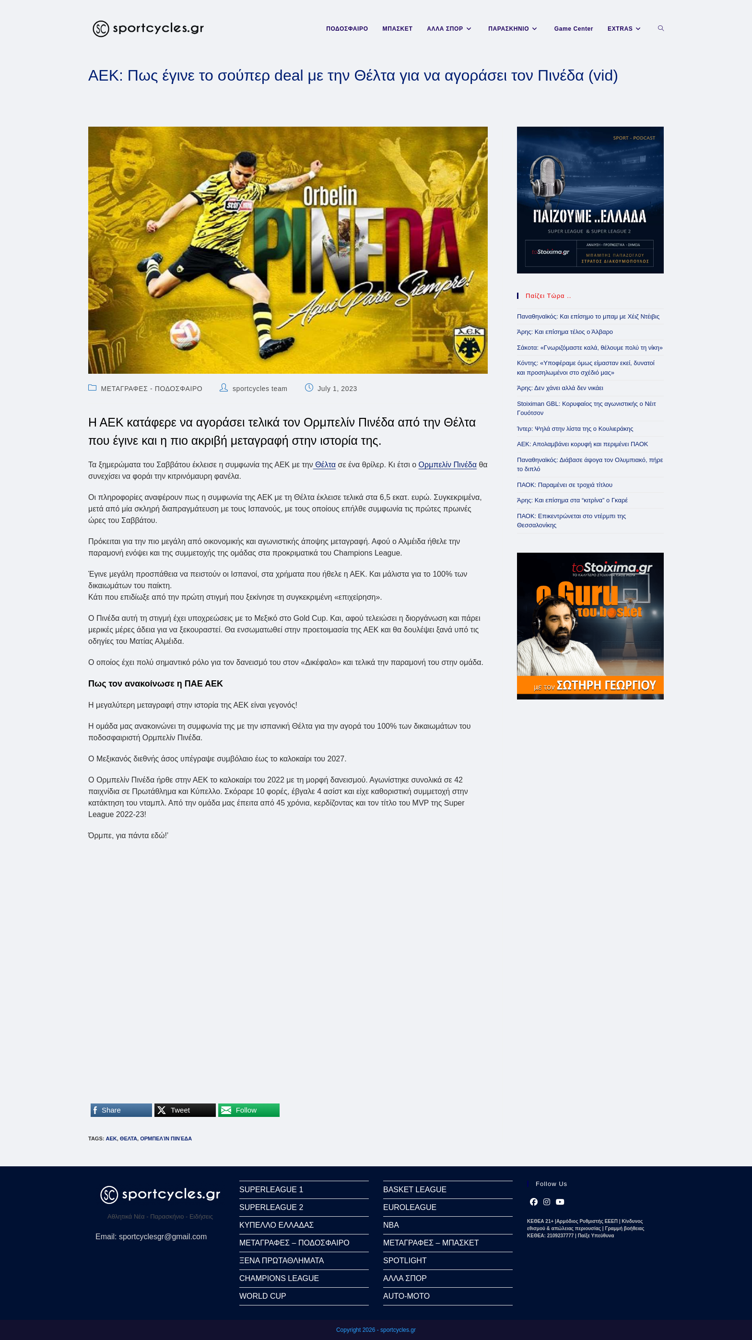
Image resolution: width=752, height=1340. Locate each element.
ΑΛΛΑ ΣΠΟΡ (405, 1278)
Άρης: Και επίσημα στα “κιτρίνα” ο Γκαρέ (572, 500)
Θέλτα (324, 465)
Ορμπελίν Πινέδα (448, 465)
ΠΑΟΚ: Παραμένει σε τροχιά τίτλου (564, 484)
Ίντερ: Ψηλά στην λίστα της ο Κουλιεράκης (575, 428)
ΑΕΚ (111, 1138)
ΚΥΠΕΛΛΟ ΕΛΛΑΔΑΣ (276, 1225)
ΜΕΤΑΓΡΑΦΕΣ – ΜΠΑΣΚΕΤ (431, 1243)
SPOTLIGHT (405, 1261)
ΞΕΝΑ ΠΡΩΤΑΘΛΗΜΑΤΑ (281, 1261)
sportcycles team (260, 388)
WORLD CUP (262, 1296)
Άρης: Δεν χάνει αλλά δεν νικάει (560, 387)
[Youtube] (560, 1202)
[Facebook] (534, 1202)
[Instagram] (546, 1202)
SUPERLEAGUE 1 (271, 1190)
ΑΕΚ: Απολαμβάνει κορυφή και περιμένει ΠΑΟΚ (582, 444)
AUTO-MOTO (406, 1296)
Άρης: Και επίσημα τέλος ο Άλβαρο (565, 331)
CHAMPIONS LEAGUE (279, 1278)
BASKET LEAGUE (414, 1190)
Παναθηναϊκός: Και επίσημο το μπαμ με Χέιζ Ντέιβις (588, 316)
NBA (391, 1225)
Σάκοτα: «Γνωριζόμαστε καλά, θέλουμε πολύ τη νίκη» (590, 347)
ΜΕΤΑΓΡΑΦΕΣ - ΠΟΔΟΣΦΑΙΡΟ (152, 388)
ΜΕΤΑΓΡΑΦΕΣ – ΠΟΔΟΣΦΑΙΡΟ (294, 1243)
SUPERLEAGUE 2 (271, 1207)
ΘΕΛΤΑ (128, 1138)
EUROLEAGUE (409, 1207)
